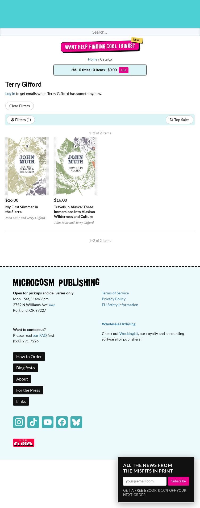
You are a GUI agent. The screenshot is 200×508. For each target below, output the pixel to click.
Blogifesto (25, 367)
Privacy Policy (114, 299)
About (22, 378)
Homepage (100, 14)
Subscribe (178, 481)
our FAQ (40, 335)
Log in (10, 93)
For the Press (28, 390)
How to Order (29, 356)
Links (21, 401)
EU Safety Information (120, 304)
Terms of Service (115, 293)
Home (92, 59)
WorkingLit (128, 333)
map (52, 305)
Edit (124, 70)
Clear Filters (19, 105)
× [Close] (189, 462)
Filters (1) (21, 119)
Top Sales (179, 119)
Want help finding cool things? (100, 46)
